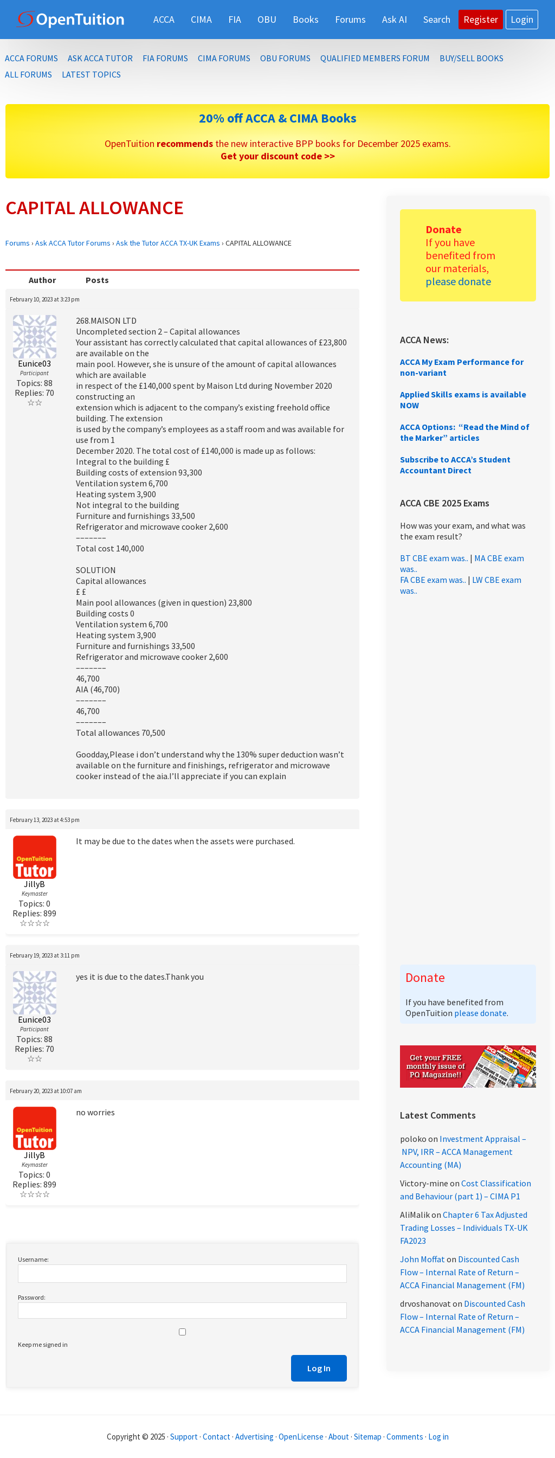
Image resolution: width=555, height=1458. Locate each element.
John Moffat (422, 1259)
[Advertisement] (468, 780)
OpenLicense (302, 1436)
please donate (458, 281)
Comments (405, 1436)
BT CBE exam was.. (434, 558)
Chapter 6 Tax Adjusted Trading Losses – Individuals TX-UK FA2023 (464, 1227)
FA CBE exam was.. (433, 579)
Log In (319, 1368)
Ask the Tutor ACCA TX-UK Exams (168, 243)
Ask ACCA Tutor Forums (73, 243)
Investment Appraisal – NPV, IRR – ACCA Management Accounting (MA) (463, 1151)
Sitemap (368, 1436)
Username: (33, 1259)
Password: (32, 1297)
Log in (438, 1436)
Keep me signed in (43, 1344)
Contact (216, 1436)
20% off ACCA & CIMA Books (278, 118)
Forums (17, 243)
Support (184, 1436)
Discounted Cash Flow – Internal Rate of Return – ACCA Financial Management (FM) (462, 1272)
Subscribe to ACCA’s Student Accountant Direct (455, 465)
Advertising (254, 1436)
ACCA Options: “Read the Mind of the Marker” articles (465, 432)
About (338, 1436)
